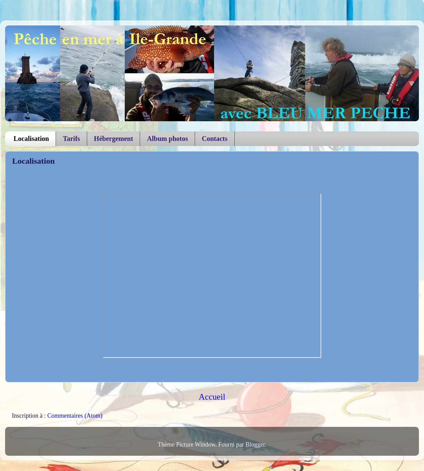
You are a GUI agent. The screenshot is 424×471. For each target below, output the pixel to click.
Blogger (255, 444)
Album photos (167, 138)
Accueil (212, 396)
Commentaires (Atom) (74, 415)
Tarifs (71, 138)
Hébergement (113, 138)
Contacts (215, 138)
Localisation (31, 138)
